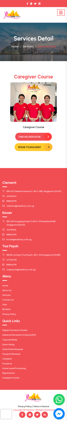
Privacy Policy (9, 314)
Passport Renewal (11, 354)
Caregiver (7, 358)
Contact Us (8, 299)
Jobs (4, 304)
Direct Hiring (8, 344)
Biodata (6, 309)
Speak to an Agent (29, 147)
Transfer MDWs (9, 339)
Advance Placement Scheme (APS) (19, 335)
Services (28, 46)
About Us (7, 290)
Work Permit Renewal (12, 349)
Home (14, 46)
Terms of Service (41, 406)
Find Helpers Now (30, 136)
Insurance (7, 363)
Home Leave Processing (14, 368)
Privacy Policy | (25, 406)
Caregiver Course (10, 377)
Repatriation (8, 373)
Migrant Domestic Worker (14, 330)
